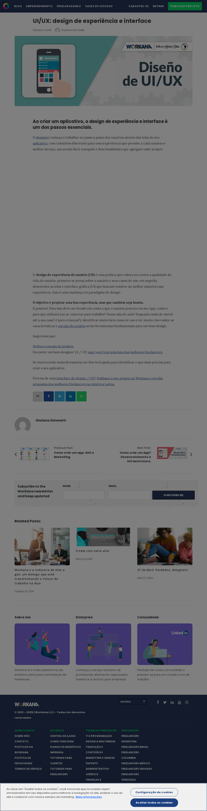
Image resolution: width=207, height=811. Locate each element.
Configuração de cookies (154, 796)
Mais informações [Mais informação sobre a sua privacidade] (89, 800)
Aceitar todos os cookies (154, 806)
